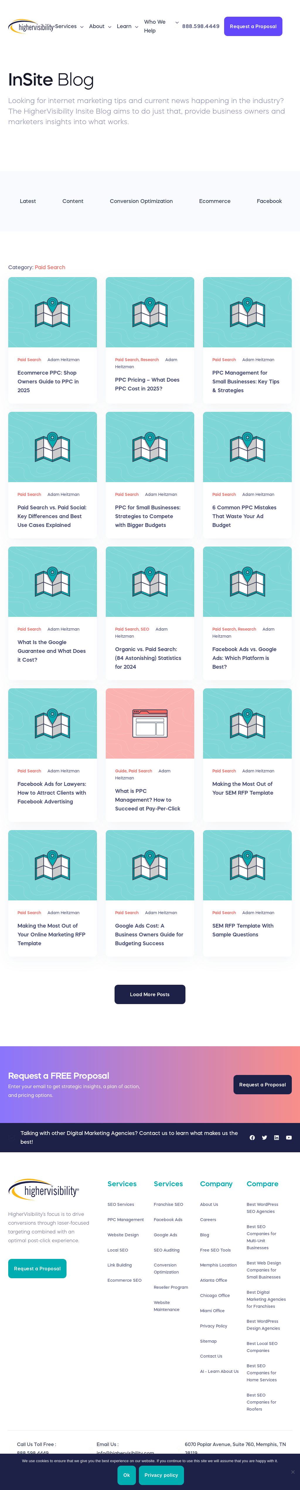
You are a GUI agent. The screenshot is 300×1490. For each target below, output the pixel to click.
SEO (145, 629)
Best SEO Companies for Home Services (262, 1373)
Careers (208, 1220)
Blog (204, 1235)
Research (150, 360)
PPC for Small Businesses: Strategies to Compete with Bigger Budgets (147, 516)
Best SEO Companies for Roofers (261, 1402)
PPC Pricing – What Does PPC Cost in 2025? (147, 384)
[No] (293, 1472)
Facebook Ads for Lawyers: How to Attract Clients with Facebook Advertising (52, 792)
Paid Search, (128, 360)
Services (66, 26)
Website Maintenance (167, 1306)
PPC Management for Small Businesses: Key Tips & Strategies (245, 381)
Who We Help (155, 26)
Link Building (120, 1265)
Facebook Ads (168, 1220)
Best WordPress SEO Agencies (262, 1207)
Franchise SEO (168, 1204)
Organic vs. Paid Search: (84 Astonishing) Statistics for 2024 (148, 658)
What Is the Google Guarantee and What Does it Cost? (52, 651)
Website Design (123, 1235)
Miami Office (212, 1311)
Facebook (269, 201)
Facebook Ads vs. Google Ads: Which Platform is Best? (244, 658)
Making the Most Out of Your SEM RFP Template (242, 788)
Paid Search (29, 360)
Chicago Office (215, 1296)
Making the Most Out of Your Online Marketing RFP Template (52, 934)
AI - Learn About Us (219, 1372)
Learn (124, 26)
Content (72, 201)
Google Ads (165, 1235)
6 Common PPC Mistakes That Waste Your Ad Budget (244, 516)
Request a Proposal (253, 26)
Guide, (122, 771)
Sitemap (208, 1341)
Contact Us (211, 1357)
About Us (209, 1204)
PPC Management (126, 1220)
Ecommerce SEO (125, 1281)
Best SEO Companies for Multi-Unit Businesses (261, 1237)
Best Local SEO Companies (262, 1347)
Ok (127, 1475)
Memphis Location (218, 1265)
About (97, 26)
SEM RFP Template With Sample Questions (243, 930)
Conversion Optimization (141, 201)
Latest (28, 201)
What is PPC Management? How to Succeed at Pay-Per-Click (147, 799)
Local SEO (118, 1250)
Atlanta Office (213, 1281)
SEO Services (121, 1204)
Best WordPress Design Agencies (263, 1325)
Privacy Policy (213, 1326)
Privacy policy (162, 1475)
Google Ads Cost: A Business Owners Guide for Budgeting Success (149, 934)
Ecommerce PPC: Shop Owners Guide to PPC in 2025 (48, 381)
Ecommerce (215, 201)
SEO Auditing (167, 1250)
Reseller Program (171, 1288)
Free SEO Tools (215, 1250)
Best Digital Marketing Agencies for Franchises (266, 1299)
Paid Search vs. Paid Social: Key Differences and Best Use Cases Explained (52, 516)
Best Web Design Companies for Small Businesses (264, 1270)
